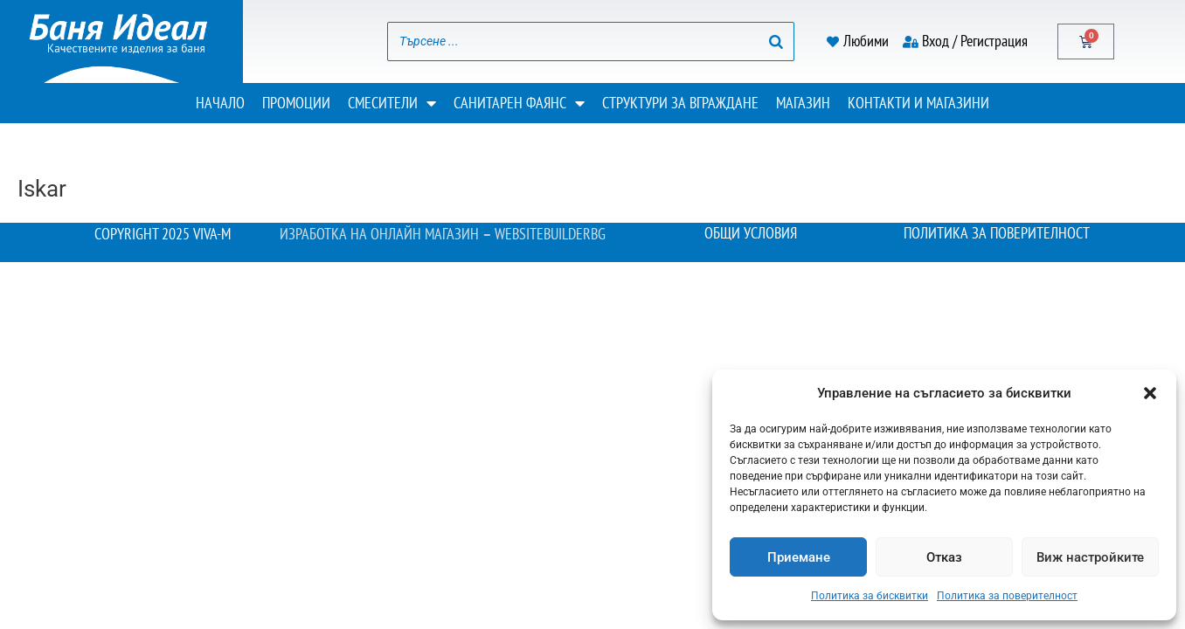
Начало (220, 103)
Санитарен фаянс (519, 103)
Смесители (392, 103)
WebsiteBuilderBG (558, 233)
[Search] (776, 41)
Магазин (803, 103)
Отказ (944, 557)
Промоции (296, 103)
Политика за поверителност (1007, 596)
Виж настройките (1090, 557)
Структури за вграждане (680, 103)
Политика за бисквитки (869, 596)
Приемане (798, 557)
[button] (1150, 393)
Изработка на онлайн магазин (372, 233)
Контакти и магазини (918, 103)
